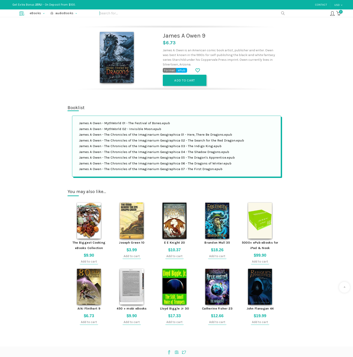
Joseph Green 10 (132, 243)
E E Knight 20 (174, 243)
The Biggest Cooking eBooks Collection (89, 245)
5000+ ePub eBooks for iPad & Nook (260, 245)
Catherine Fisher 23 (217, 308)
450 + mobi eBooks (132, 308)
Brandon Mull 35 (217, 243)
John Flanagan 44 (260, 308)
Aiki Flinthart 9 (88, 308)
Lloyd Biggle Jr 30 (174, 308)
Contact (321, 4)
